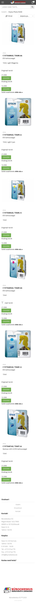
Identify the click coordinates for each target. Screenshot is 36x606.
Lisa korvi (6, 78)
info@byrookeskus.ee (9, 554)
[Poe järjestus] (26, 16)
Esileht (4, 12)
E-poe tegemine (18, 600)
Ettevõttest (18, 508)
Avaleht (18, 504)
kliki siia (19, 92)
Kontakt (18, 511)
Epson (4, 53)
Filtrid (9, 16)
